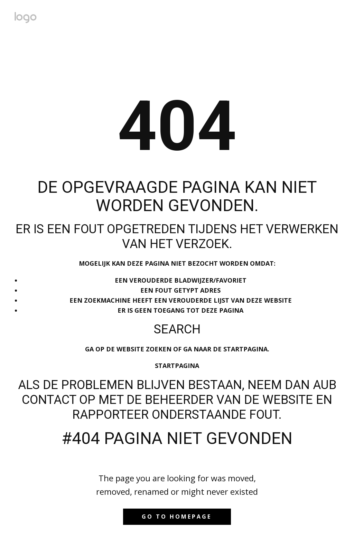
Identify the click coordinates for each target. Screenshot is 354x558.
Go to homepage (177, 516)
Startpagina (177, 365)
